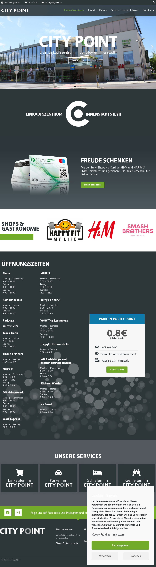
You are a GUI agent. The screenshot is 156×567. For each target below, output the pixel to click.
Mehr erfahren (117, 369)
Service (149, 10)
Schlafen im (97, 480)
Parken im (58, 480)
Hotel (91, 10)
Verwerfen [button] (105, 556)
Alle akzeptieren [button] (120, 545)
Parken (103, 10)
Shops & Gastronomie (67, 543)
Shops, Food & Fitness (124, 10)
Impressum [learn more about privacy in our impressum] (118, 534)
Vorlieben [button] (136, 556)
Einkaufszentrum (74, 10)
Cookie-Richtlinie (101, 534)
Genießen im (136, 480)
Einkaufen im (19, 480)
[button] (75, 86)
